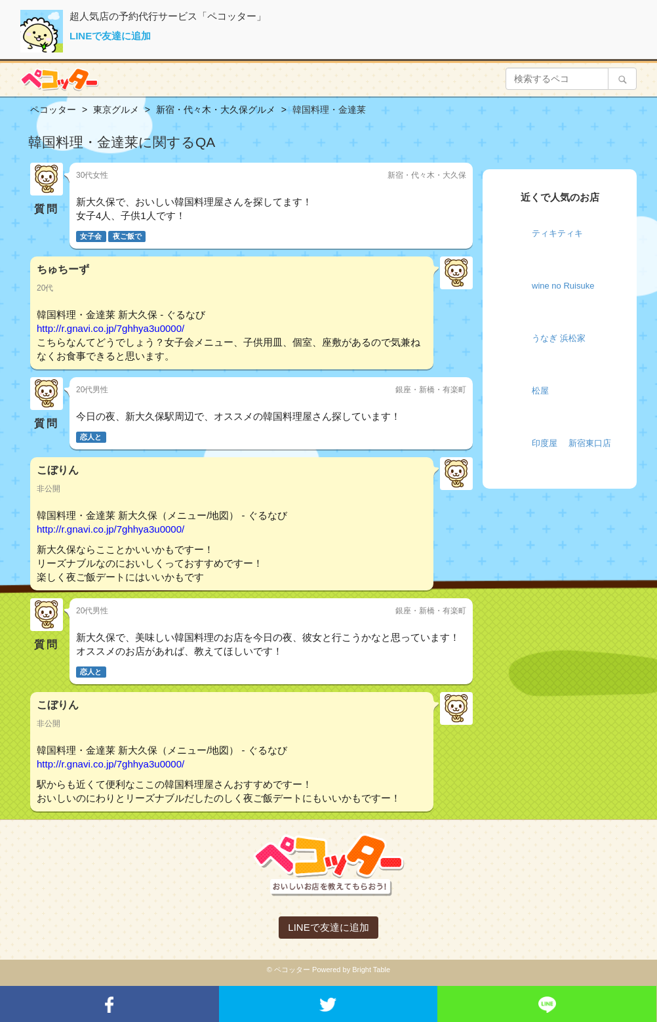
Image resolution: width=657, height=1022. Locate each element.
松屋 (540, 391)
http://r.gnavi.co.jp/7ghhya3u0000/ (110, 328)
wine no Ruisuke (563, 286)
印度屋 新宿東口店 (571, 443)
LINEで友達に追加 (110, 35)
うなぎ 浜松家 (559, 338)
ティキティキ (557, 233)
